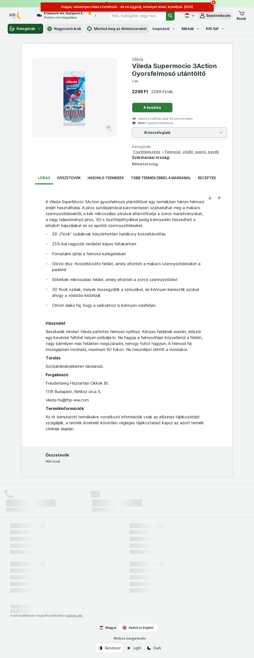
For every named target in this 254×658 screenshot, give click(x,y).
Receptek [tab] (207, 178)
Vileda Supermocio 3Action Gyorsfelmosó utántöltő (174, 69)
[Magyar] (189, 16)
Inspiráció (164, 29)
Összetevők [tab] (69, 178)
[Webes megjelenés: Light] (133, 648)
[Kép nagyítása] (109, 129)
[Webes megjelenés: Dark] (153, 648)
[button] (215, 16)
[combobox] (137, 16)
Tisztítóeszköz (147, 151)
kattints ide (74, 615)
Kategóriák (25, 28)
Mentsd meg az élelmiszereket (117, 28)
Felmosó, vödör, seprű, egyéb (192, 151)
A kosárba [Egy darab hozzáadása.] (152, 107)
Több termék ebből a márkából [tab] (161, 178)
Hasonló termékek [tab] (106, 178)
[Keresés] (170, 16)
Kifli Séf (215, 29)
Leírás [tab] (44, 178)
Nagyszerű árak (64, 28)
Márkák (191, 29)
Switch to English (138, 628)
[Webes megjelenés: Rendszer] (109, 648)
